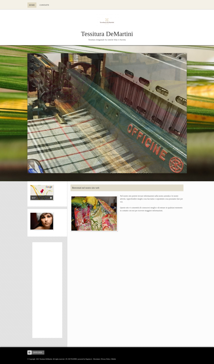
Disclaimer (96, 359)
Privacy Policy (105, 359)
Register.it (89, 359)
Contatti (44, 5)
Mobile (113, 359)
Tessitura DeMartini (107, 33)
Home (32, 5)
